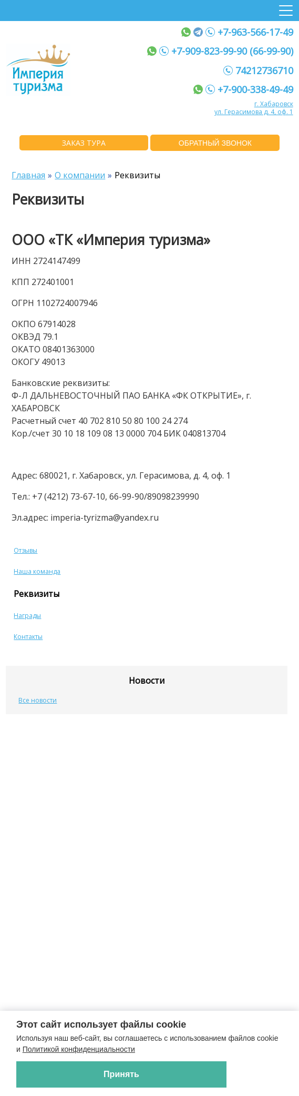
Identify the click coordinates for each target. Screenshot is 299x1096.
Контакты (28, 636)
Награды (27, 615)
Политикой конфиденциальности (79, 1049)
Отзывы (25, 550)
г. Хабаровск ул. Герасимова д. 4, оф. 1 (253, 108)
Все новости (37, 700)
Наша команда (37, 571)
